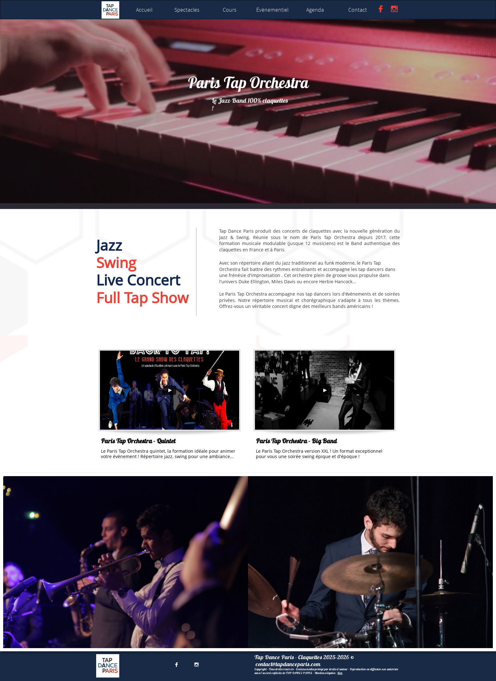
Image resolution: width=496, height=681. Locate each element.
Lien (340, 673)
